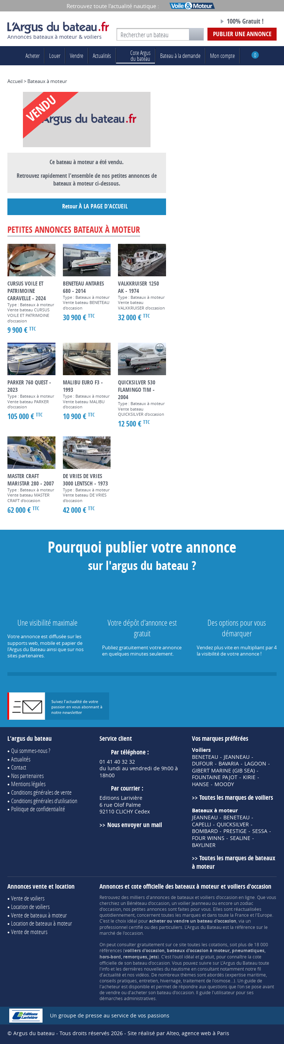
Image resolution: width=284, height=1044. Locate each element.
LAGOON (255, 763)
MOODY (224, 784)
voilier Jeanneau (194, 903)
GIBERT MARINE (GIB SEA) (223, 770)
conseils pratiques (118, 980)
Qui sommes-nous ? (30, 750)
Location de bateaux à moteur (41, 923)
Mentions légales (28, 783)
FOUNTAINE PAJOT (214, 777)
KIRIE (249, 777)
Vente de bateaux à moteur (39, 915)
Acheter (33, 55)
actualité (112, 975)
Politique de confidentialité (38, 809)
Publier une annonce (242, 34)
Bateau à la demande (180, 55)
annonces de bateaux (172, 897)
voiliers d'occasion (218, 897)
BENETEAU (205, 757)
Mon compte (222, 55)
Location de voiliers (30, 906)
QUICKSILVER (233, 824)
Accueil (15, 81)
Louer (54, 55)
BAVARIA (229, 763)
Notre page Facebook (200, 21)
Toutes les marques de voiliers (236, 797)
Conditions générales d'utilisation (44, 800)
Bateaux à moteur (47, 81)
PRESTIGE (235, 831)
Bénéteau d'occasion (148, 903)
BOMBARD (205, 831)
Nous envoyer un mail (134, 824)
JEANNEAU (237, 757)
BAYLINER (204, 845)
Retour (86, 206)
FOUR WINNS (208, 838)
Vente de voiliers (27, 898)
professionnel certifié (121, 927)
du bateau (136, 55)
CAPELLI (201, 824)
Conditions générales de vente (41, 792)
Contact (18, 767)
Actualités (102, 55)
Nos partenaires (27, 775)
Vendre (76, 55)
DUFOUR (202, 763)
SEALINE (240, 838)
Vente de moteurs (29, 931)
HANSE (200, 784)
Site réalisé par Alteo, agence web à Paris (178, 1033)
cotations (218, 944)
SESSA (259, 831)
